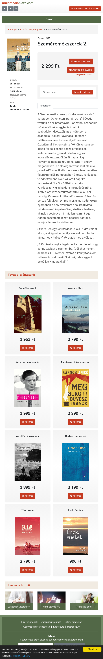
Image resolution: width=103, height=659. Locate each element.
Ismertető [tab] (45, 105)
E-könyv (12, 29)
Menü (51, 19)
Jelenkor (15, 83)
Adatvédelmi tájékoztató (36, 626)
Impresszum (73, 626)
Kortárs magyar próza (31, 29)
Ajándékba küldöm (80, 70)
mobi (88, 92)
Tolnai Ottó (44, 38)
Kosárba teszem (81, 61)
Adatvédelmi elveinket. (20, 656)
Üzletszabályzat (73, 622)
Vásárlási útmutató (51, 622)
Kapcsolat (58, 626)
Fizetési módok (29, 622)
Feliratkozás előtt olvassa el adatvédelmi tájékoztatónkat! (51, 639)
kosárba (27, 348)
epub (77, 92)
